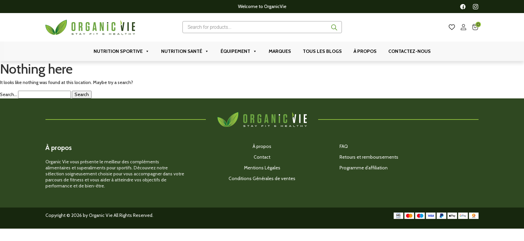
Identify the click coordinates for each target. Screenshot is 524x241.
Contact (262, 157)
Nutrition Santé (185, 51)
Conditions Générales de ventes (262, 178)
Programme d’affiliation (364, 168)
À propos (365, 51)
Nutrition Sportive (121, 51)
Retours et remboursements (369, 157)
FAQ (344, 146)
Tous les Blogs (322, 51)
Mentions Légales (262, 168)
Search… (8, 94)
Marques (280, 51)
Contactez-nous (409, 51)
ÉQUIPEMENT (239, 51)
